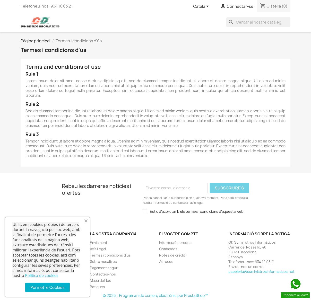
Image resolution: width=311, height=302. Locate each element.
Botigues (97, 286)
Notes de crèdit (172, 255)
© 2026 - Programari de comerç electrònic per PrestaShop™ (155, 295)
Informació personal (175, 242)
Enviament (98, 242)
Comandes (168, 249)
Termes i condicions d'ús (110, 255)
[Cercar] (258, 22)
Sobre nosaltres (103, 261)
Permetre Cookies (47, 287)
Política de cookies (41, 275)
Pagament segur (104, 268)
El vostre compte (178, 234)
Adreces (166, 261)
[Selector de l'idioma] (201, 6)
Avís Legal (98, 249)
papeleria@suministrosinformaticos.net (261, 271)
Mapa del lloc (100, 280)
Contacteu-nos (103, 274)
